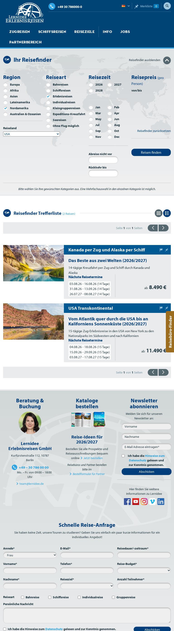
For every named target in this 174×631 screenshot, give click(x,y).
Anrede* (8, 538)
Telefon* (66, 553)
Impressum (107, 626)
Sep (95, 120)
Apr (113, 102)
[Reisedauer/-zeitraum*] (144, 544)
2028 (96, 80)
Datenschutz (54, 618)
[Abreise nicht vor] (103, 149)
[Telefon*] (87, 560)
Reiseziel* (67, 569)
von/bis (136, 80)
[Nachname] (147, 426)
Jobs (115, 32)
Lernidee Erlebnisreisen (24, 12)
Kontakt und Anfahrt (68, 626)
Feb (113, 96)
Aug (113, 114)
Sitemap (91, 626)
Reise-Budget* (127, 553)
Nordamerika (15, 97)
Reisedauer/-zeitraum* (132, 538)
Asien (10, 86)
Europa (11, 74)
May (95, 108)
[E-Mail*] (147, 436)
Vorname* (10, 553)
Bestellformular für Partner (89, 463)
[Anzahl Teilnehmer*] (144, 575)
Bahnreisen (57, 74)
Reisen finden (151, 142)
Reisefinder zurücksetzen (154, 120)
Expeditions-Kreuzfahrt (65, 103)
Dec (113, 126)
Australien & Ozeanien (22, 103)
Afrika (11, 80)
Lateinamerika (16, 91)
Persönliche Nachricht (18, 593)
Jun (113, 108)
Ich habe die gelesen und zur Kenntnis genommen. (145, 449)
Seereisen (56, 109)
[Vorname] (147, 415)
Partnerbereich (142, 32)
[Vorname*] (30, 560)
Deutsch (126, 6)
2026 (96, 74)
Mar (95, 102)
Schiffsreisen (48, 32)
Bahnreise (32, 587)
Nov (95, 126)
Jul (94, 114)
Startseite (13, 626)
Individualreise (92, 587)
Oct (113, 120)
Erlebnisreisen (59, 86)
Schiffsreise (61, 587)
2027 (114, 74)
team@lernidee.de (31, 473)
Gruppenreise (125, 587)
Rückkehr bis (97, 157)
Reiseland (10, 118)
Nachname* (11, 569)
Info (99, 32)
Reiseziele (78, 32)
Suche (167, 6)
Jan (94, 96)
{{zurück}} (153, 217)
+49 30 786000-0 (65, 7)
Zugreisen (18, 32)
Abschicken (146, 461)
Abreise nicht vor (100, 143)
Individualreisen (60, 91)
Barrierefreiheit (157, 626)
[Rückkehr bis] (103, 162)
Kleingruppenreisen (63, 97)
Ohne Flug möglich (62, 115)
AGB (121, 626)
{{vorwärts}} (164, 217)
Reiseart (8, 586)
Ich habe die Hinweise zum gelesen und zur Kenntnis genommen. (62, 618)
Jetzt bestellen (93, 447)
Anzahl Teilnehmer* (130, 569)
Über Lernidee (41, 626)
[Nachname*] (30, 575)
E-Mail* (65, 538)
